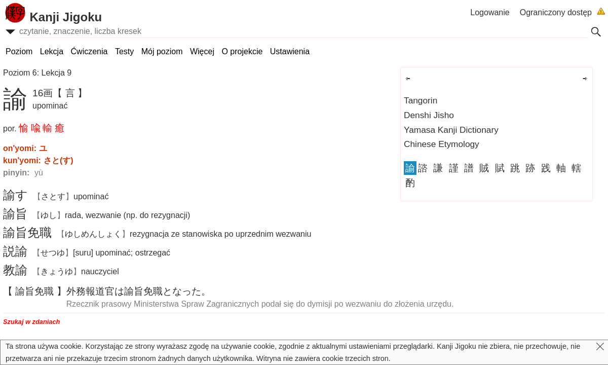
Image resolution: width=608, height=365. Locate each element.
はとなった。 (138, 291)
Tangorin (420, 100)
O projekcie (241, 51)
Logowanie (489, 12)
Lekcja (51, 51)
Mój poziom (162, 51)
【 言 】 (70, 93)
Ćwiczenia (89, 51)
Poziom (19, 51)
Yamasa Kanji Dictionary (451, 130)
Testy (124, 51)
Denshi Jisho (429, 115)
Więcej (202, 51)
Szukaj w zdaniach (31, 321)
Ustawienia (290, 51)
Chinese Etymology (441, 144)
